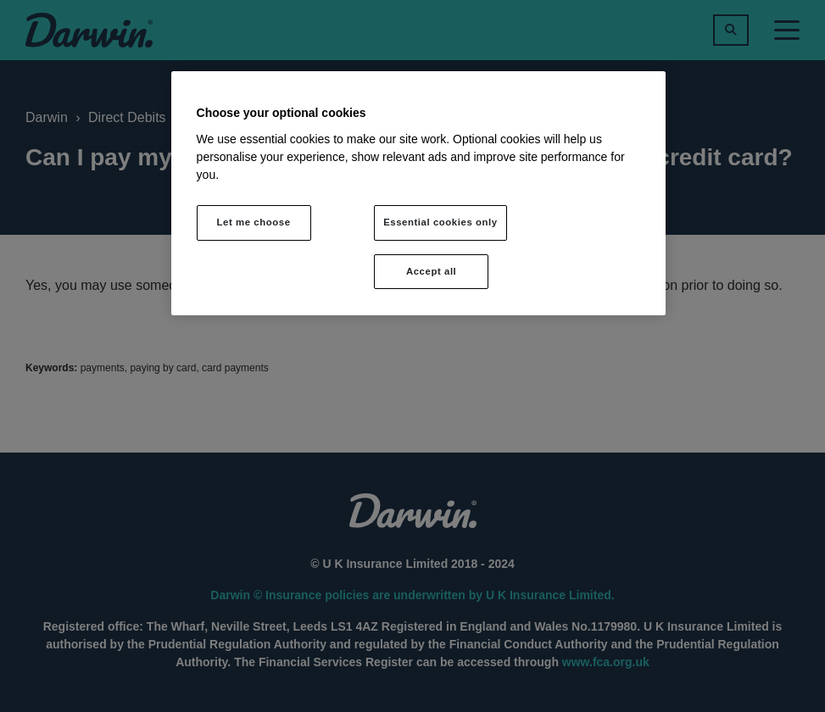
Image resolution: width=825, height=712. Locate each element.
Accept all (431, 271)
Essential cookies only (440, 222)
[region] (418, 193)
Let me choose (254, 222)
